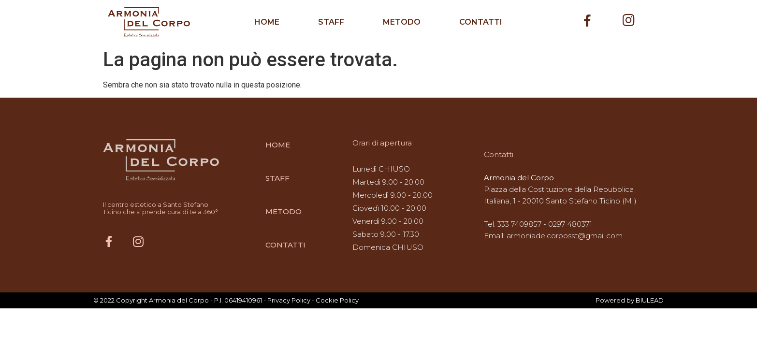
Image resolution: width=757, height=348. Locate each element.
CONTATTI (480, 22)
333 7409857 (519, 224)
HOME (266, 22)
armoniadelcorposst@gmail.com (565, 235)
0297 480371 (570, 224)
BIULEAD (650, 300)
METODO (402, 22)
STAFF (331, 22)
